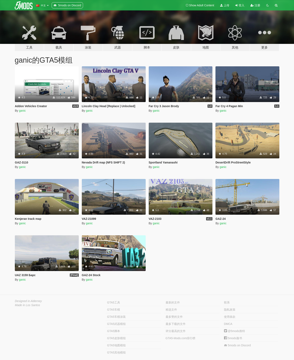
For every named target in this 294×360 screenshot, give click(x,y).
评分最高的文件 (176, 331)
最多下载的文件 (176, 324)
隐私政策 (229, 309)
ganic (22, 110)
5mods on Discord (237, 345)
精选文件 (171, 309)
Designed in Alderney (28, 301)
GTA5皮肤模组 (116, 338)
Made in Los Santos (27, 305)
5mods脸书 (233, 338)
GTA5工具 (113, 302)
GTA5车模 (113, 309)
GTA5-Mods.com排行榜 (181, 338)
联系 (227, 302)
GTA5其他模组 (116, 352)
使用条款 (229, 316)
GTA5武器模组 (116, 324)
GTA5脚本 (113, 331)
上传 (224, 5)
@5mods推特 (234, 331)
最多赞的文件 (174, 316)
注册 (255, 5)
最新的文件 (173, 302)
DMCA (228, 324)
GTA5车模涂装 (116, 316)
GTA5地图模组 (116, 345)
